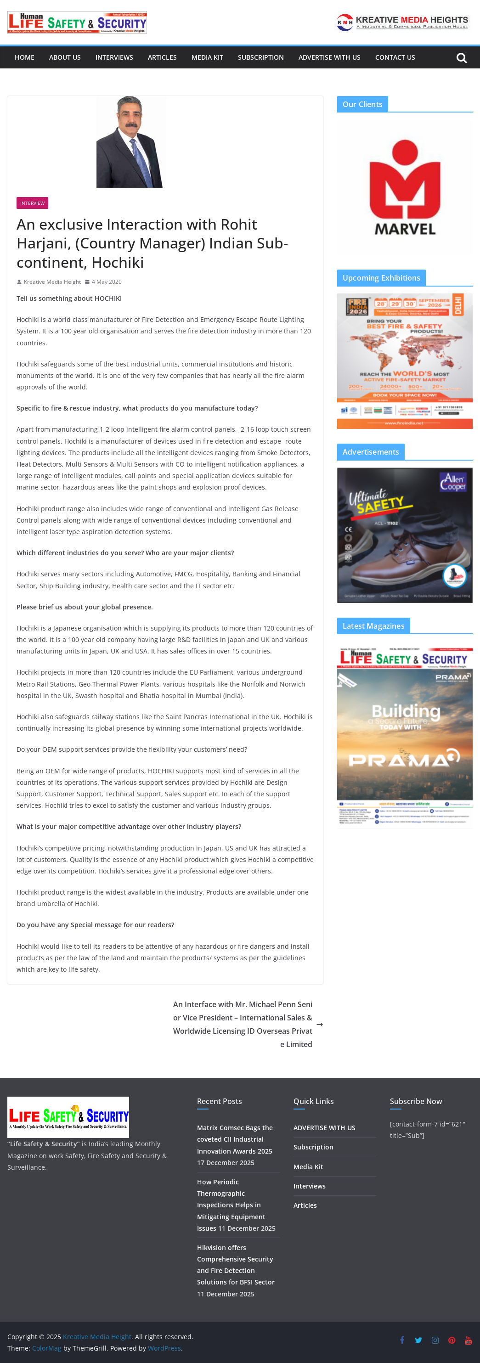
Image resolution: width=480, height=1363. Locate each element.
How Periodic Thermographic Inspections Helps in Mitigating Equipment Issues (231, 1205)
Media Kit (207, 57)
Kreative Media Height (52, 282)
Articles (162, 57)
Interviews (114, 57)
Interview (32, 203)
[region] (405, 187)
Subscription (261, 57)
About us (65, 57)
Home (24, 57)
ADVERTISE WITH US (330, 57)
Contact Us (395, 57)
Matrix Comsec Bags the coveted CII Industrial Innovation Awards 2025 (235, 1139)
